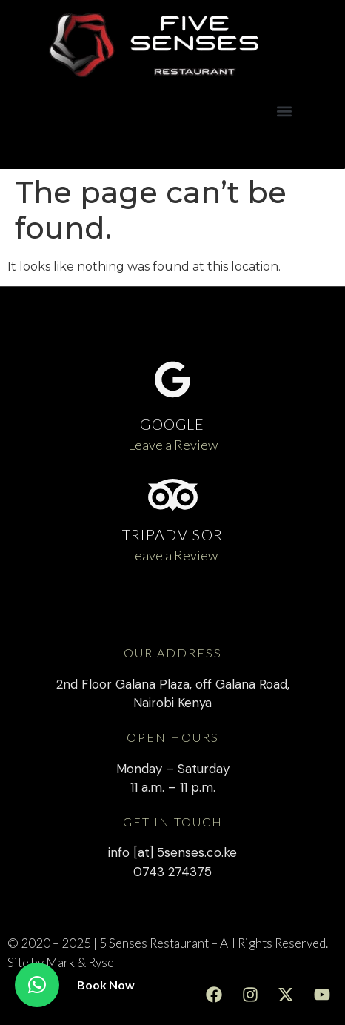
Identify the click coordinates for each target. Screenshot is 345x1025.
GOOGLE (172, 424)
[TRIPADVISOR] (173, 495)
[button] (284, 111)
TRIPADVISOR (172, 534)
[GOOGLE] (172, 379)
